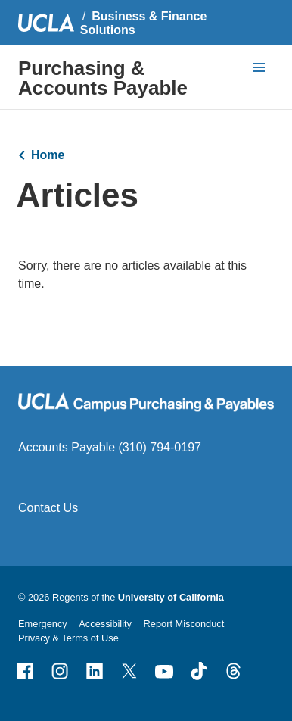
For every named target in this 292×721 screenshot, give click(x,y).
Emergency (42, 623)
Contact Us (48, 507)
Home (47, 154)
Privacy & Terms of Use (68, 638)
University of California (171, 597)
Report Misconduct (184, 623)
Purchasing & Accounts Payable (103, 78)
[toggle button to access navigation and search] (259, 67)
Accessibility (105, 623)
